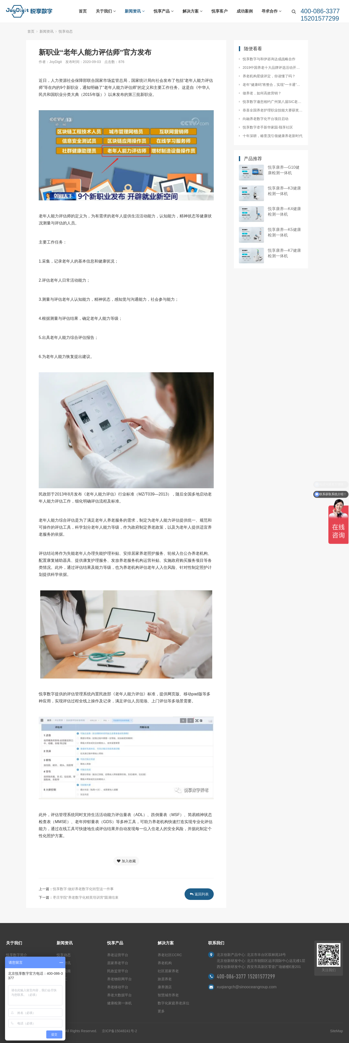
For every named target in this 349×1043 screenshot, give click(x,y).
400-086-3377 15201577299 (246, 976)
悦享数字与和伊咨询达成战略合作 (269, 59)
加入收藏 (126, 861)
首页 (83, 11)
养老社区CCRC (170, 955)
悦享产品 (163, 11)
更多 (161, 1011)
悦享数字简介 (16, 955)
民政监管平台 (117, 971)
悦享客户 (219, 11)
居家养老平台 (117, 963)
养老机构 (165, 963)
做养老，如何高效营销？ (262, 93)
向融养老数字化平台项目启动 (265, 119)
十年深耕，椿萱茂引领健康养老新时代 (272, 136)
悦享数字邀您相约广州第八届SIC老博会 (273, 102)
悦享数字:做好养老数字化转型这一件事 (83, 889)
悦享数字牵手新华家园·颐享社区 (268, 127)
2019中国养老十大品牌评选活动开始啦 (273, 68)
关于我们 (106, 11)
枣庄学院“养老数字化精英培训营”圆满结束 (85, 897)
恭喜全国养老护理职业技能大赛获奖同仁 (273, 110)
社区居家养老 (168, 971)
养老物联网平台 (119, 979)
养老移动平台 (117, 987)
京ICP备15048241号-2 (119, 1031)
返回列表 (199, 894)
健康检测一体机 (119, 1003)
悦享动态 (66, 31)
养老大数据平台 (119, 995)
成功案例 (245, 11)
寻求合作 (271, 11)
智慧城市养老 (168, 995)
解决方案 (192, 11)
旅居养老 (165, 979)
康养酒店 (165, 987)
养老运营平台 (117, 955)
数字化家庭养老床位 (173, 1003)
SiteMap (336, 1031)
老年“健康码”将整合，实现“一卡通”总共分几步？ (273, 85)
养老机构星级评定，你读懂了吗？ (269, 76)
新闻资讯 (135, 11)
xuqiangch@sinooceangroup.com (247, 987)
